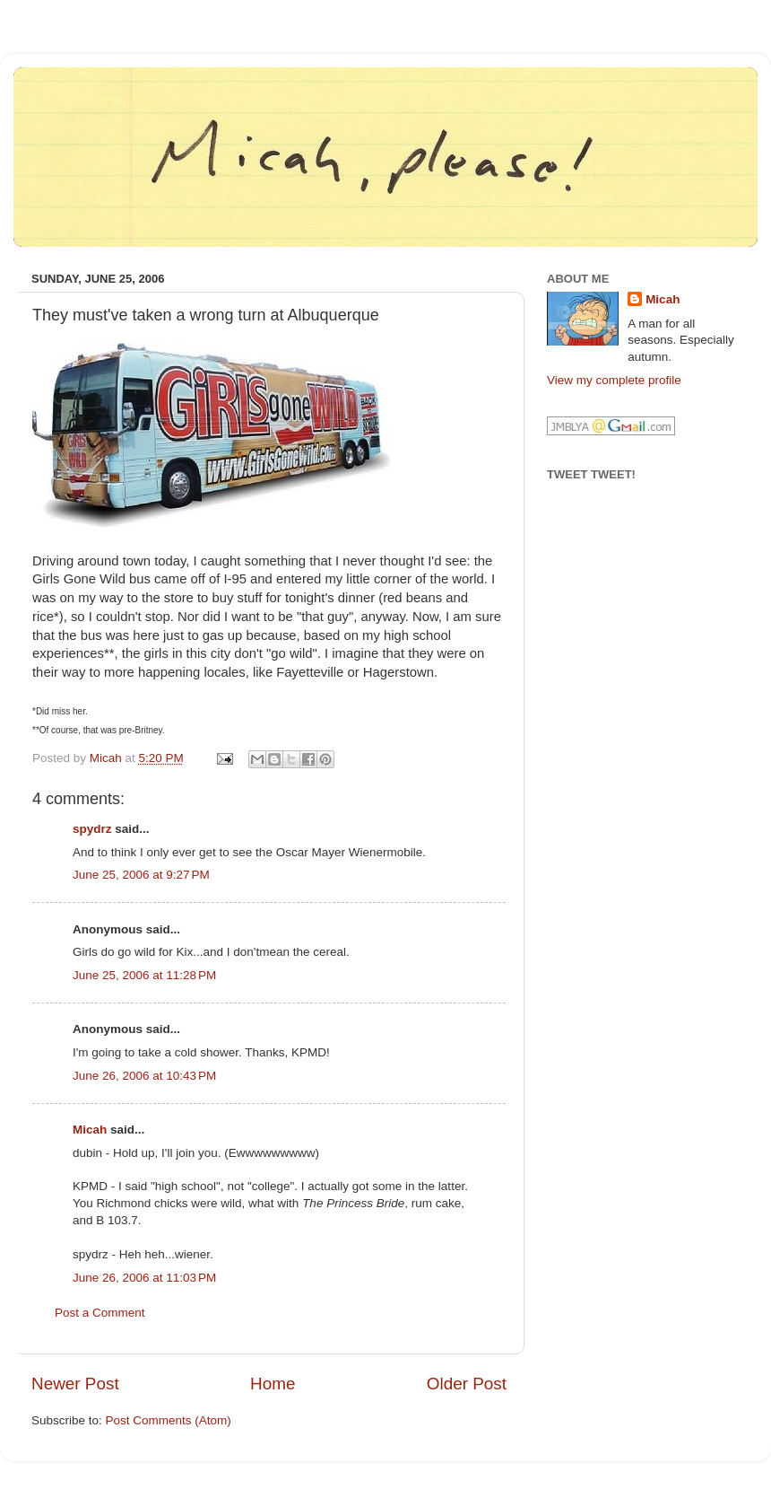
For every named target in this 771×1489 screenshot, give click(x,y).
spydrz (92, 829)
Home (272, 1383)
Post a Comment (100, 1312)
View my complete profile (614, 380)
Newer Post (75, 1383)
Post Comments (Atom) (168, 1420)
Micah (90, 1129)
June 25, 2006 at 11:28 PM (144, 975)
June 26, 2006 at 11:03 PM (144, 1277)
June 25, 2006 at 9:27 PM (141, 874)
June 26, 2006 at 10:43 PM (144, 1075)
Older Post (467, 1383)
